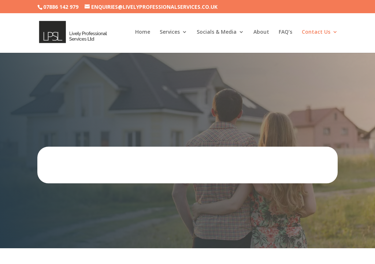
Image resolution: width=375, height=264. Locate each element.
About (261, 32)
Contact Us (316, 32)
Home (142, 32)
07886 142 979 (60, 6)
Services (170, 32)
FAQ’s (285, 32)
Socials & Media (217, 32)
